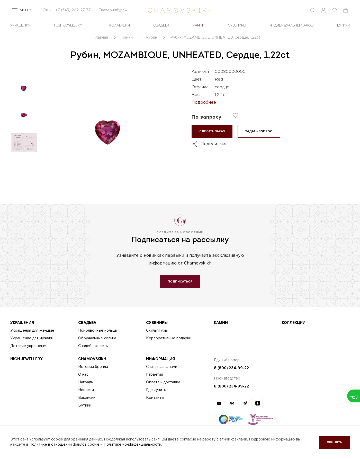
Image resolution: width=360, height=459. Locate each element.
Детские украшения (28, 346)
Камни (198, 25)
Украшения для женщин (32, 330)
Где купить (156, 390)
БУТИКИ (343, 25)
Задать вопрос (258, 131)
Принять (334, 442)
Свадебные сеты (93, 346)
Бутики (84, 405)
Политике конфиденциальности (132, 444)
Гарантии (154, 374)
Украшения (20, 25)
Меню (25, 10)
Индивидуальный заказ (291, 25)
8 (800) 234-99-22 (231, 368)
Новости (86, 390)
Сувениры (237, 25)
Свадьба (161, 25)
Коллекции (119, 25)
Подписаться (180, 282)
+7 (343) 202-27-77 (73, 10)
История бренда (93, 366)
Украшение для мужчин (31, 338)
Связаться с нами (161, 366)
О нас (83, 374)
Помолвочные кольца (97, 330)
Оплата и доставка (163, 382)
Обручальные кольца (97, 338)
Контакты (155, 397)
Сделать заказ (212, 131)
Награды (86, 382)
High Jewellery (68, 25)
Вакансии (86, 397)
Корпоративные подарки (168, 338)
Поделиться (213, 144)
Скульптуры (157, 330)
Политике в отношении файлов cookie (64, 444)
